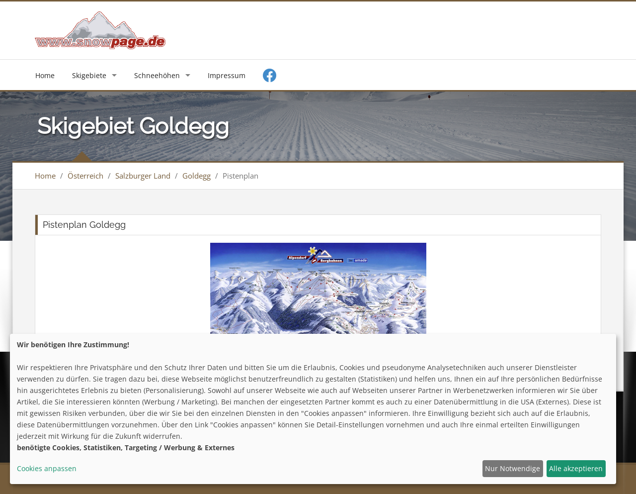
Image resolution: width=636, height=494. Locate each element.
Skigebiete (89, 75)
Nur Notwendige (512, 468)
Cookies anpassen (47, 468)
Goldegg (196, 176)
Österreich (85, 176)
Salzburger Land (142, 176)
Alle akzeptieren (576, 468)
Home (45, 75)
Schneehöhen (157, 75)
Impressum (226, 75)
